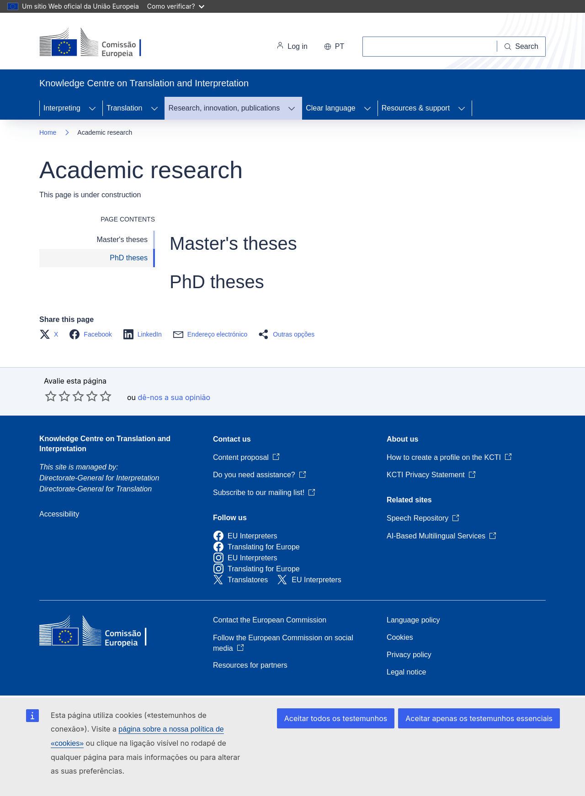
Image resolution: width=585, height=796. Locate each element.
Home (47, 132)
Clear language (331, 108)
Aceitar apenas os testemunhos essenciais (479, 718)
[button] (51, 334)
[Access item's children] (92, 108)
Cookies (400, 637)
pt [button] (334, 46)
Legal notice (406, 672)
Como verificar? (175, 6)
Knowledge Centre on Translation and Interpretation (104, 444)
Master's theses (122, 239)
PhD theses (129, 258)
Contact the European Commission (269, 620)
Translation (124, 108)
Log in (292, 46)
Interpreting (61, 108)
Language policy (413, 620)
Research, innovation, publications (224, 108)
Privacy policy (409, 655)
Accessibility (59, 514)
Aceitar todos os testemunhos (335, 718)
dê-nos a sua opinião (174, 397)
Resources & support (416, 108)
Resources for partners (250, 665)
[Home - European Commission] (102, 42)
